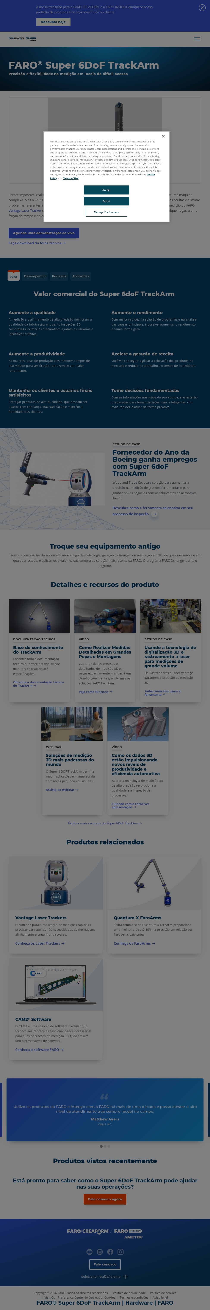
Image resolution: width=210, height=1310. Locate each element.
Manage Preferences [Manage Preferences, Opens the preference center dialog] (106, 212)
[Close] (163, 136)
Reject (106, 201)
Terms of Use (70, 178)
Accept (106, 189)
